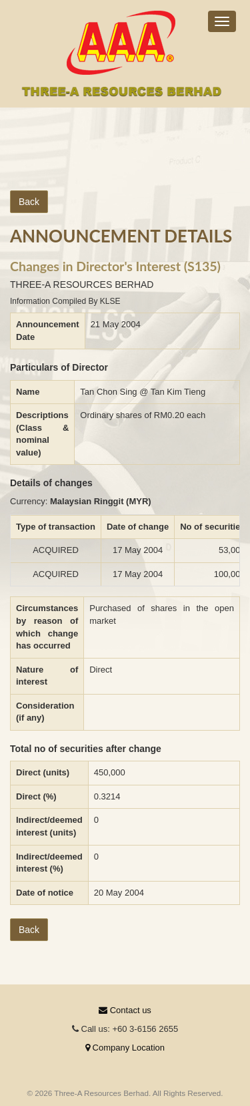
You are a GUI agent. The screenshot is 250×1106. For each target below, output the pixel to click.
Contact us (125, 1010)
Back (29, 201)
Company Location (125, 1048)
